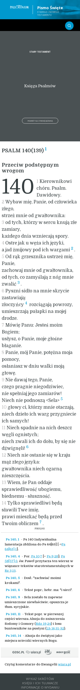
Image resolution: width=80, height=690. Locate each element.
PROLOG (40, 528)
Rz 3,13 (10, 571)
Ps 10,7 (36, 556)
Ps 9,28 (52, 556)
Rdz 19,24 (43, 624)
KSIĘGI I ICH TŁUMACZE (40, 683)
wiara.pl (64, 664)
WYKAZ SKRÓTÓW (40, 679)
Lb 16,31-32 (55, 628)
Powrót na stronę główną (40, 121)
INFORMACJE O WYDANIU (40, 687)
